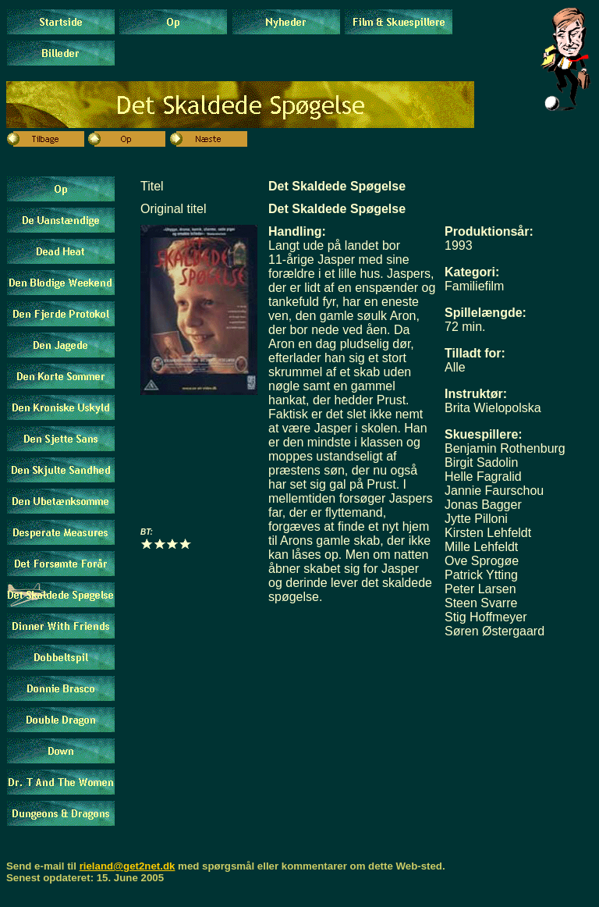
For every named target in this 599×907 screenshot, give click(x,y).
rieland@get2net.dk (127, 866)
